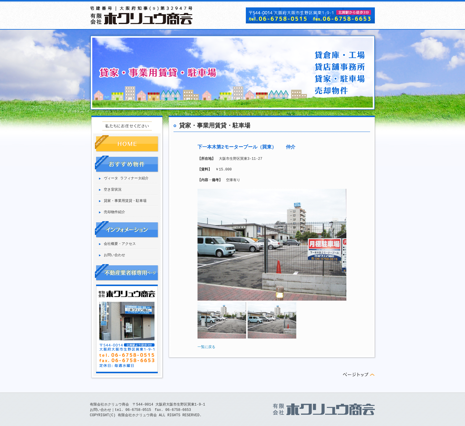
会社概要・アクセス (120, 244)
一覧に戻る (206, 347)
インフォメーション (127, 229)
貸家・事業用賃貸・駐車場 (125, 201)
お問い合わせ (114, 255)
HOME (127, 143)
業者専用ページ (127, 272)
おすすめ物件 (127, 164)
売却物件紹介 (114, 212)
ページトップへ (359, 374)
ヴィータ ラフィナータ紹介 (126, 178)
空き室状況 (113, 189)
